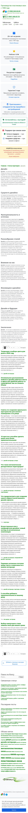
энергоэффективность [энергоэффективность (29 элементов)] (8, 771)
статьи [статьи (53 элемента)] (3, 765)
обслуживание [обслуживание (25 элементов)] (5, 754)
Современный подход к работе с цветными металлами (12, 699)
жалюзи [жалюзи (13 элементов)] (6, 744)
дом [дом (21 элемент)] (2, 744)
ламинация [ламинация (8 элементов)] (16, 744)
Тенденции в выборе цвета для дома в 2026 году (13, 352)
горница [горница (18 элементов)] (3, 740)
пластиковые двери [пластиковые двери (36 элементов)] (18, 758)
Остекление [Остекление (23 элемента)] (4, 735)
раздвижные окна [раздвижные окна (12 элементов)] (16, 763)
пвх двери (6, 619)
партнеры (6, 522)
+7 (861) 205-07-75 (13, 17)
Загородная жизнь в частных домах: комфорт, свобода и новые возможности (13, 685)
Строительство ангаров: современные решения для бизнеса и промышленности (14, 689)
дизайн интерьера (9, 460)
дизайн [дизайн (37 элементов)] (23, 740)
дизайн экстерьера (9, 373)
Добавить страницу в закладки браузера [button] (13, 663)
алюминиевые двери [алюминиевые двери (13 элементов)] (17, 735)
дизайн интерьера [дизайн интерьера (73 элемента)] (8, 742)
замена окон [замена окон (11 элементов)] (11, 744)
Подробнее (14, 79)
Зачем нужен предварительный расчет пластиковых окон (11, 719)
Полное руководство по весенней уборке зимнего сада (14, 716)
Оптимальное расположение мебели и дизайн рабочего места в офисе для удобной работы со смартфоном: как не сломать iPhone (14, 381)
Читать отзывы (14, 61)
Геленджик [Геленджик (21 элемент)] (8, 734)
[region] (14, 805)
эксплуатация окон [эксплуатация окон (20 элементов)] (9, 769)
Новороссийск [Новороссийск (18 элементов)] (23, 734)
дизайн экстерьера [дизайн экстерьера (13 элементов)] (21, 742)
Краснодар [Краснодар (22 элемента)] (15, 734)
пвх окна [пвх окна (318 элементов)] (6, 757)
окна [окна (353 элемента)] (13, 754)
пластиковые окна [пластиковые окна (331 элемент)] (11, 760)
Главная (3, 166)
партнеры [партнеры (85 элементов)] (20, 754)
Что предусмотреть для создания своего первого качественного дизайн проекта (14, 498)
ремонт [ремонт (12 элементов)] (23, 763)
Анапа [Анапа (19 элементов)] (2, 734)
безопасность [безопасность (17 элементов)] (20, 737)
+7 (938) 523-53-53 (13, 11)
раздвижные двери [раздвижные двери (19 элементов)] (6, 763)
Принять (14, 810)
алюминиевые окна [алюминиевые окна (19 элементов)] (6, 737)
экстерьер (12, 619)
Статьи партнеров (13, 166)
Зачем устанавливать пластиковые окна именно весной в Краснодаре (14, 692)
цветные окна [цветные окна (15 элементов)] (20, 767)
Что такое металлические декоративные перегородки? (12, 466)
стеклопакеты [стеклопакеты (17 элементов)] (19, 765)
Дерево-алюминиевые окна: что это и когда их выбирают (13, 695)
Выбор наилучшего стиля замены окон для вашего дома (13, 624)
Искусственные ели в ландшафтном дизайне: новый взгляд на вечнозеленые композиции (13, 529)
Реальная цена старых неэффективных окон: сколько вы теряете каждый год (13, 722)
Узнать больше (14, 43)
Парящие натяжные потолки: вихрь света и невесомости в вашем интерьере (12, 565)
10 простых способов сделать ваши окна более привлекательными (12, 438)
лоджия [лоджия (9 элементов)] (6, 746)
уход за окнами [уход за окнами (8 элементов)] (13, 767)
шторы (16, 460)
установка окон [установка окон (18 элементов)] (5, 767)
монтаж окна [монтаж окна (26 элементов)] (10, 751)
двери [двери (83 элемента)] (8, 739)
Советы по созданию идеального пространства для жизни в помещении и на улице (14, 411)
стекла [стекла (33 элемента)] (8, 765)
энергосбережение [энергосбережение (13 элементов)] (20, 769)
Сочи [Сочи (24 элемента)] (10, 735)
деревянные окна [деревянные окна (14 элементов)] (16, 740)
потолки (22, 589)
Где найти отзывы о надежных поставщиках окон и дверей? (13, 726)
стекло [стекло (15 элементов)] (13, 765)
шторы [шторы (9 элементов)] (2, 769)
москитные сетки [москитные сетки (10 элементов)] (19, 751)
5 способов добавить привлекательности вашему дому (12, 595)
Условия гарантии (14, 97)
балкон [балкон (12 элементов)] (14, 737)
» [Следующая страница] (18, 347)
